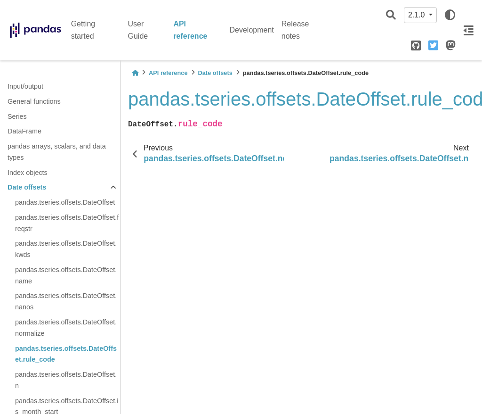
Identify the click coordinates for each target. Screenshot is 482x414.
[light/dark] (450, 15)
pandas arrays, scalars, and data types (57, 151)
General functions (34, 101)
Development (252, 30)
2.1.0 (417, 15)
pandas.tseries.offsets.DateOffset (65, 202)
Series (17, 116)
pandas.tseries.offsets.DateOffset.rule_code (66, 354)
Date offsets (27, 187)
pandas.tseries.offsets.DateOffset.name (66, 275)
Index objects (28, 172)
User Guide (138, 30)
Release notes (295, 30)
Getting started (83, 30)
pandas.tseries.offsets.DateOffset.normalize (66, 327)
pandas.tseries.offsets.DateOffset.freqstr (67, 223)
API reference (190, 30)
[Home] (135, 73)
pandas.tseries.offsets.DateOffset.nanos (66, 301)
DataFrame (24, 131)
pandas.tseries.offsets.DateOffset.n (66, 380)
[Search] (391, 15)
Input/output (25, 86)
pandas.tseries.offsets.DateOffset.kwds (66, 249)
